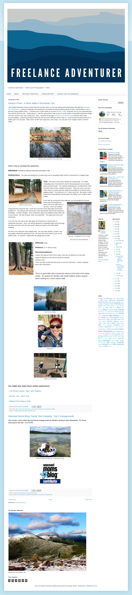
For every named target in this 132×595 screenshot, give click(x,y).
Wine (103, 346)
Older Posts (88, 499)
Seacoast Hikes (108, 336)
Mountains (107, 327)
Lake (119, 319)
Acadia (118, 298)
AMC (102, 300)
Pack (122, 331)
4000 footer (109, 298)
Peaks (102, 333)
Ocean (114, 331)
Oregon (119, 331)
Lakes (122, 319)
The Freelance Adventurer (104, 141)
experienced (111, 310)
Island (99, 319)
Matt (99, 325)
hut (99, 317)
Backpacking (120, 300)
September (119, 243)
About (16, 94)
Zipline (110, 346)
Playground (100, 335)
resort (109, 335)
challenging (117, 304)
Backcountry (112, 300)
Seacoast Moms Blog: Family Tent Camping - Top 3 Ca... (120, 267)
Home (9, 94)
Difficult (119, 307)
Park (44, 409)
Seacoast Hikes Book (30, 94)
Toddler (53, 409)
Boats (118, 302)
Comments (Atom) (21, 502)
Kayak (111, 319)
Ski (99, 338)
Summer (106, 341)
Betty (14, 409)
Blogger (95, 586)
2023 (116, 229)
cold (108, 305)
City (123, 304)
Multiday (100, 329)
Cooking (117, 305)
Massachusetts (120, 323)
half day (105, 316)
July (117, 249)
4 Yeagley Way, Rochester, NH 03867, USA (24, 410)
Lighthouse (116, 321)
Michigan (109, 325)
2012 (116, 290)
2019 (116, 238)
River (112, 335)
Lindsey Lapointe (102, 232)
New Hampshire (39, 409)
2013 (116, 288)
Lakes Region (102, 321)
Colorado (112, 305)
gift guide (115, 313)
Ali (98, 300)
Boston (122, 302)
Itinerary (104, 319)
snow (109, 338)
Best (107, 302)
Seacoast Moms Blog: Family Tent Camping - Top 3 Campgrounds (41, 416)
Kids (29, 409)
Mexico (104, 325)
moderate (116, 325)
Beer (104, 302)
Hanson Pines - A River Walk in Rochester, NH (31, 103)
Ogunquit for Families (114, 152)
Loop (104, 323)
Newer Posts (12, 499)
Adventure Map (48, 94)
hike (26, 409)
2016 (116, 281)
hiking (115, 315)
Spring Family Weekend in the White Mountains (115, 191)
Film (105, 311)
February (118, 275)
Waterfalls (120, 342)
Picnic (113, 333)
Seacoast (48, 409)
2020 (116, 236)
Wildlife (99, 346)
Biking (115, 302)
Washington (113, 342)
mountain (100, 327)
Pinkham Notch (120, 333)
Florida (112, 311)
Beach (100, 302)
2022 (116, 231)
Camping (15, 493)
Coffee (104, 305)
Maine (113, 323)
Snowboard (114, 338)
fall (116, 310)
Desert (114, 307)
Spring (100, 341)
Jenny (108, 319)
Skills (102, 338)
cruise (103, 307)
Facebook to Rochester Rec (63, 115)
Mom (122, 325)
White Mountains (118, 344)
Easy (20, 409)
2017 (116, 278)
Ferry (102, 311)
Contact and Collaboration (67, 94)
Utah (99, 342)
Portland (105, 335)
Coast (100, 305)
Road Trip (117, 335)
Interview (121, 317)
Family (23, 409)
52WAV (114, 298)
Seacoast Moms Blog (31, 493)
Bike (17, 409)
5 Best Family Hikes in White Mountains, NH (116, 165)
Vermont (103, 342)
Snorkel (106, 338)
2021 (116, 234)
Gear (103, 313)
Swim (117, 341)
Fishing (108, 311)
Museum (105, 329)
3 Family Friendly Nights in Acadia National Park (115, 205)
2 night (104, 298)
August (118, 247)
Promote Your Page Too (104, 144)
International (114, 317)
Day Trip (109, 307)
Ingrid (108, 317)
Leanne (109, 321)
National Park (111, 329)
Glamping (100, 315)
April (117, 273)
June (117, 251)
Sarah (122, 335)
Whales (110, 344)
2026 (116, 222)
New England (119, 329)
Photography (108, 333)
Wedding (100, 344)
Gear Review (109, 313)
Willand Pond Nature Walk (20, 401)
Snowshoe (121, 338)
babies (106, 300)
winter (106, 346)
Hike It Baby (63, 111)
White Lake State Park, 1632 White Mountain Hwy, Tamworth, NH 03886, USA (33, 494)
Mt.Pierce (121, 326)
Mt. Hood (115, 326)
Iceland (103, 317)
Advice (122, 298)
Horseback (121, 315)
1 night (100, 298)
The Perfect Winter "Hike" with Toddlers (25, 391)
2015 (116, 283)
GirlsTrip (121, 313)
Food (116, 311)
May (117, 254)
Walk (108, 342)
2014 (116, 286)
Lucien (32, 409)
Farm (99, 311)
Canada (111, 304)
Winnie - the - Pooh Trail (19, 396)
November (119, 240)
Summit (113, 340)
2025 (116, 224)
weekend (105, 344)
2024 (116, 226)
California (100, 303)
